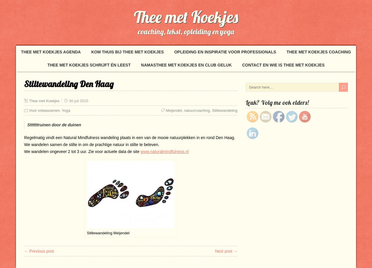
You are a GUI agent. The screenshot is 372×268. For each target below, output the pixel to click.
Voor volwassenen (44, 110)
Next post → (226, 251)
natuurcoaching (197, 110)
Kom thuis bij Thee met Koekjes (127, 52)
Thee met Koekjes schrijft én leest (88, 65)
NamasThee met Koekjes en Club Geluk (186, 65)
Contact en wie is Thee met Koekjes (283, 65)
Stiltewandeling (224, 110)
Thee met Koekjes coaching (319, 52)
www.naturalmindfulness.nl (165, 151)
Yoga (66, 110)
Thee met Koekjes (186, 17)
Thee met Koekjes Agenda (51, 52)
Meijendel (174, 110)
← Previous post (39, 251)
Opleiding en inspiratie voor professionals (225, 52)
